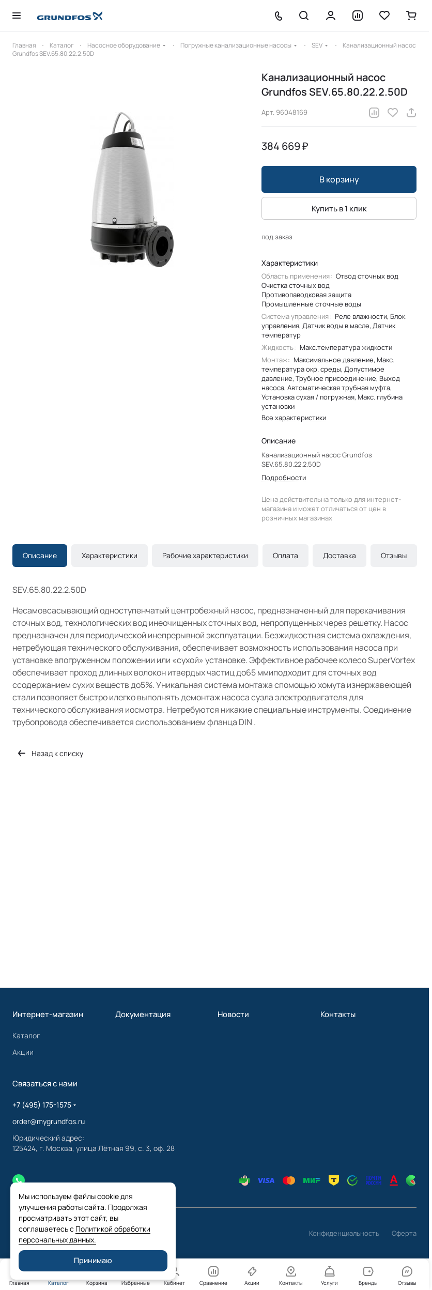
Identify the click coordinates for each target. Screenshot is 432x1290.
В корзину (339, 179)
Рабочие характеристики (205, 555)
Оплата (285, 555)
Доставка (339, 555)
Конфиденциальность (344, 1233)
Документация (143, 1014)
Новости (233, 1014)
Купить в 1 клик (339, 208)
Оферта (404, 1233)
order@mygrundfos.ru (48, 1121)
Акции (23, 1052)
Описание (40, 555)
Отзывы (394, 555)
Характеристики (109, 555)
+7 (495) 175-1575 (41, 1105)
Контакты (338, 1014)
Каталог (26, 1035)
